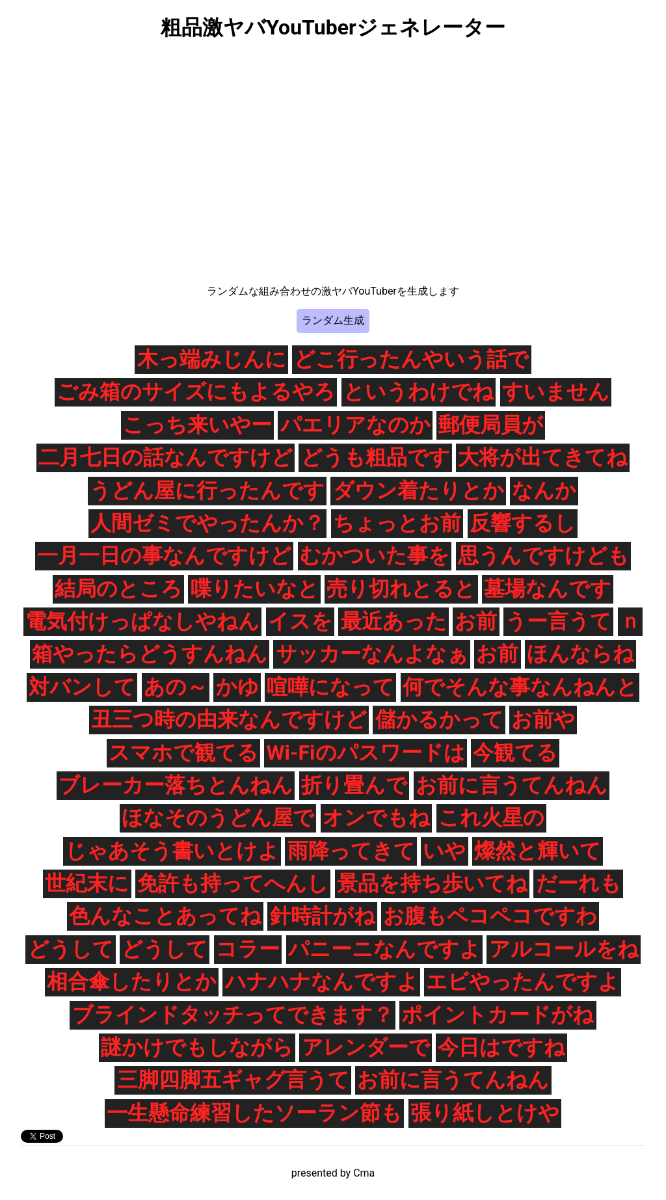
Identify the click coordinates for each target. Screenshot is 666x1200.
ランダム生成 (333, 320)
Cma (364, 1173)
